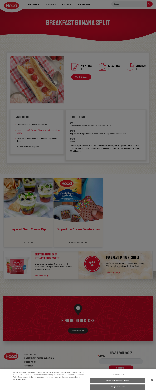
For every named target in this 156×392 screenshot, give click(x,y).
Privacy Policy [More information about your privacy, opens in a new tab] (21, 380)
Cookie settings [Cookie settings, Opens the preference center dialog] (118, 374)
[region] (78, 380)
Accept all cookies (118, 387)
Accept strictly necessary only (117, 381)
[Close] (152, 380)
